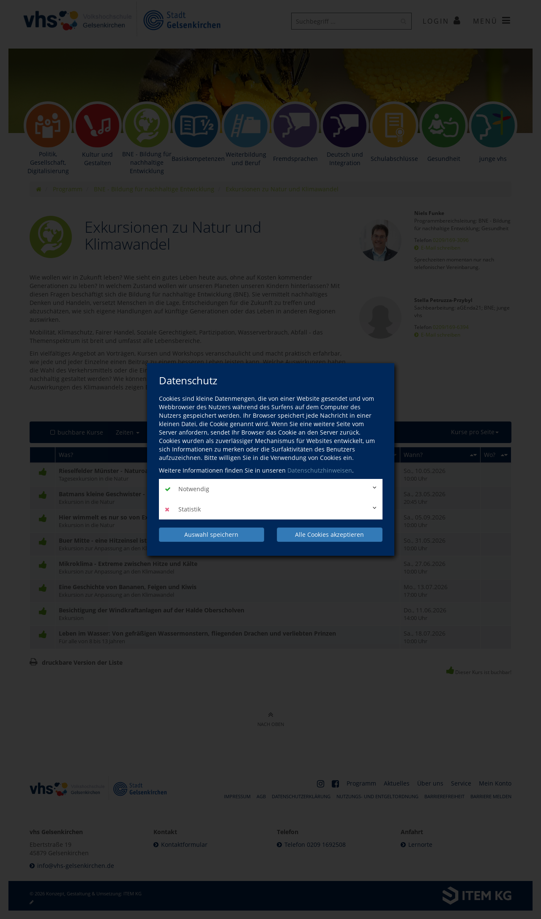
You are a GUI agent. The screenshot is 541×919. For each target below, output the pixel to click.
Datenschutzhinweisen (319, 470)
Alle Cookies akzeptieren (329, 534)
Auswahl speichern (211, 534)
